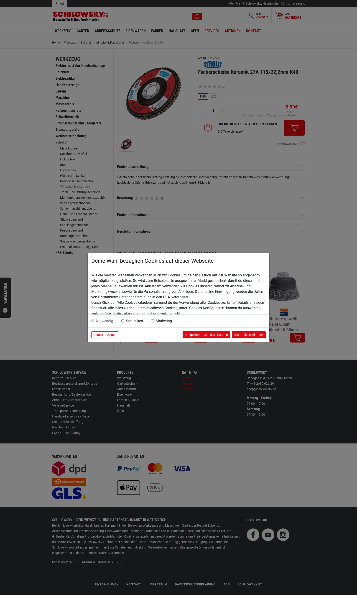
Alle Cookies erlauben (249, 335)
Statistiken (134, 321)
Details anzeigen (104, 335)
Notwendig (104, 321)
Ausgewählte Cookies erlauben (206, 335)
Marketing (164, 321)
